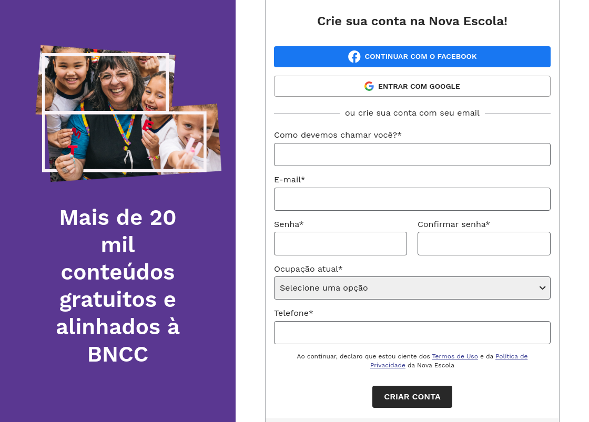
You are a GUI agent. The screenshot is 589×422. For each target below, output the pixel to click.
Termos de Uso (455, 356)
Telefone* (293, 313)
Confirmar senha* (454, 224)
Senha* (289, 224)
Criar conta (412, 397)
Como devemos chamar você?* (338, 135)
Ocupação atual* (308, 269)
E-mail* (290, 179)
